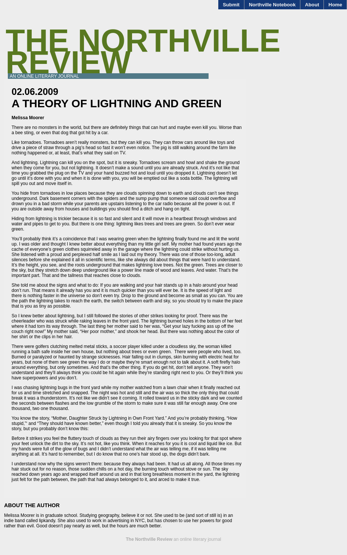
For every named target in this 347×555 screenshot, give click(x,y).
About (312, 4)
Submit (231, 4)
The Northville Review (143, 51)
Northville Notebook (272, 4)
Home (335, 4)
